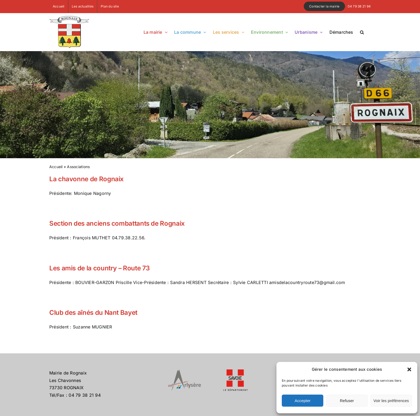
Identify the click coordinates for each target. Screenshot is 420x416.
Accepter (302, 400)
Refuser (347, 400)
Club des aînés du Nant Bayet (93, 312)
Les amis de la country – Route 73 (99, 268)
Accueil (56, 166)
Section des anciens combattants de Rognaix (117, 223)
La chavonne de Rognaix (86, 179)
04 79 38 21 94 (359, 6)
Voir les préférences (391, 400)
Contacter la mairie (324, 6)
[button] (409, 369)
